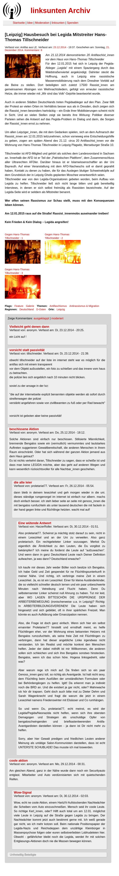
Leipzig (61, 309)
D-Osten (41, 309)
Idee (30, 22)
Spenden (72, 22)
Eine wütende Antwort (34, 523)
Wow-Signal (23, 792)
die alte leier (23, 482)
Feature (18, 306)
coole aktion (18, 760)
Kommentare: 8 (33, 50)
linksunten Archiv (60, 10)
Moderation (42, 22)
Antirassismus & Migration (84, 306)
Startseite (19, 22)
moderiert (57, 318)
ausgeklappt (41, 318)
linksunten (58, 22)
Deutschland (26, 309)
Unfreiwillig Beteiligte (23, 854)
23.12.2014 (59, 47)
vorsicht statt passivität (27, 350)
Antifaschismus (58, 306)
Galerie (30, 306)
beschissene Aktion (24, 429)
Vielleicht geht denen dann (29, 326)
